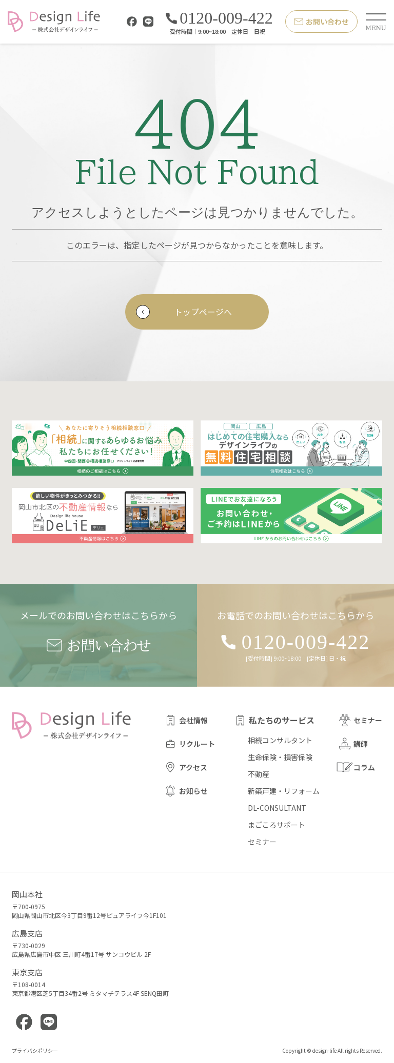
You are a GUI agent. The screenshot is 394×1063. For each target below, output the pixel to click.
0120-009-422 (219, 18)
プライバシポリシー (35, 1051)
